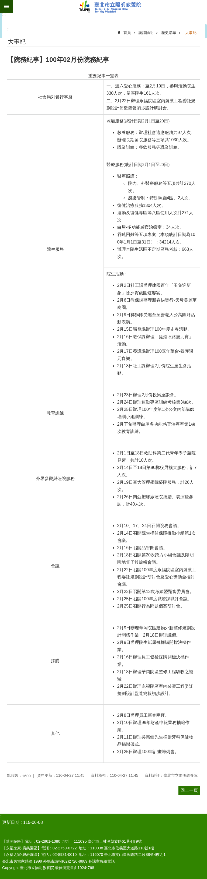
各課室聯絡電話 (101, 861)
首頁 (127, 32)
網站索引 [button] (6, 6)
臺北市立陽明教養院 (110, 6)
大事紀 (190, 32)
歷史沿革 (168, 32)
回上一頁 (189, 790)
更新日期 (10, 822)
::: (4, 14)
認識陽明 (146, 32)
